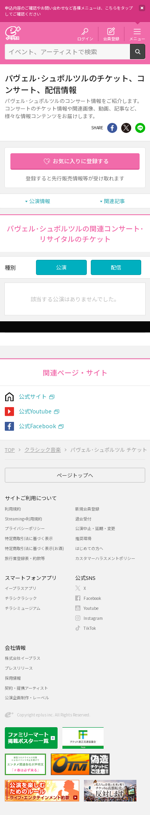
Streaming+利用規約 (23, 519)
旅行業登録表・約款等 (25, 558)
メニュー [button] (137, 38)
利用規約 (13, 509)
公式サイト (33, 396)
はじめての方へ (89, 548)
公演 (61, 267)
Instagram (93, 618)
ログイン (85, 38)
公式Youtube (35, 411)
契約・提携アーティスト (26, 688)
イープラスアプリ (20, 588)
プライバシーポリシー (25, 528)
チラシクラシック (21, 598)
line (140, 128)
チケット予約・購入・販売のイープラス (13, 33)
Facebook (92, 598)
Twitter (126, 128)
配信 (116, 267)
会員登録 (111, 38)
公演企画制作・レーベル (27, 697)
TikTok (90, 628)
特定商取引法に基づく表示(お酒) (34, 548)
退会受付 (83, 519)
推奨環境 (83, 538)
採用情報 (13, 678)
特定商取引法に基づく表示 (29, 538)
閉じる (142, 8)
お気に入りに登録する (81, 161)
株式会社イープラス (22, 658)
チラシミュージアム (22, 608)
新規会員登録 (87, 509)
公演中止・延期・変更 (95, 528)
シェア (112, 128)
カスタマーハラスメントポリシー (105, 558)
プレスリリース (19, 668)
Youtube (91, 608)
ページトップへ (75, 475)
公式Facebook (37, 426)
